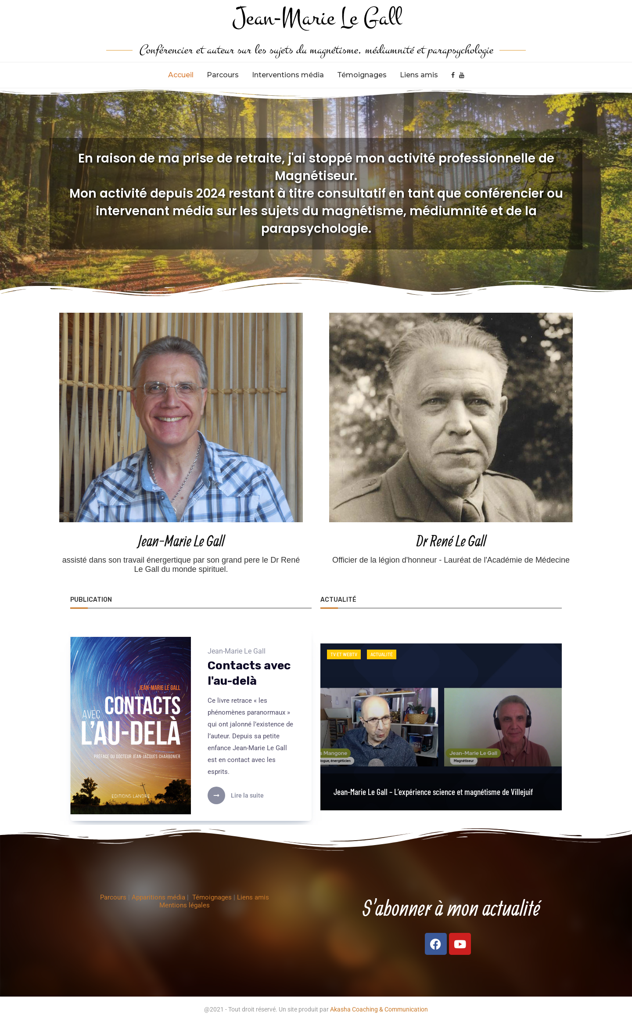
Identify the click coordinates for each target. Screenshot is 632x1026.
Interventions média (288, 75)
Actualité (381, 654)
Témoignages (362, 75)
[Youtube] (461, 75)
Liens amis (419, 75)
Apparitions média (159, 901)
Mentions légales (184, 909)
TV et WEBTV (343, 654)
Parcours (223, 75)
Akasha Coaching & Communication (379, 1012)
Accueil (181, 75)
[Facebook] (453, 75)
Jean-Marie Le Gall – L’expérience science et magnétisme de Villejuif (433, 792)
